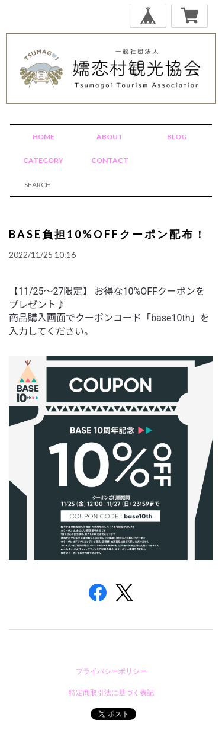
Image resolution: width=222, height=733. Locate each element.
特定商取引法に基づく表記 (111, 692)
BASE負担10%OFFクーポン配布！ (108, 234)
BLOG (176, 136)
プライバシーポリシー (111, 671)
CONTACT (109, 160)
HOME (43, 136)
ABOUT (109, 136)
